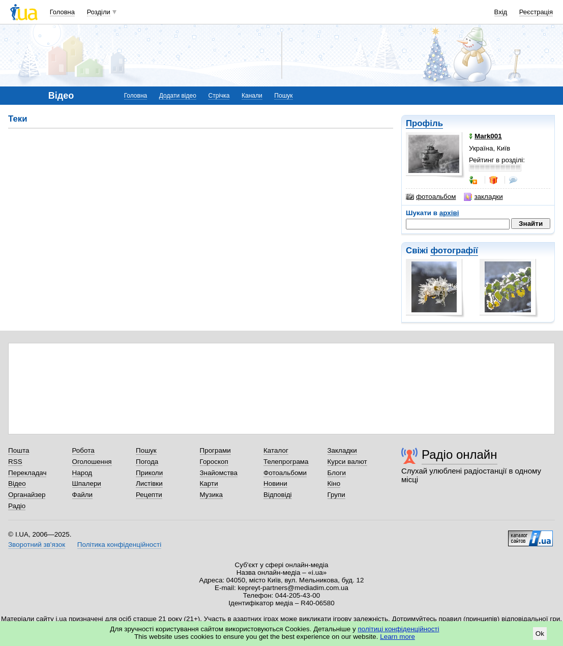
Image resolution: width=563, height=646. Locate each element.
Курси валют (347, 461)
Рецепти (149, 494)
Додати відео (177, 95)
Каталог (275, 450)
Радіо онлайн (459, 454)
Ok (540, 633)
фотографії (454, 250)
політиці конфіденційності (398, 629)
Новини (275, 483)
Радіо (16, 506)
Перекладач (27, 473)
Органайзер (26, 494)
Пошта (18, 450)
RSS (15, 461)
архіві (449, 213)
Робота (83, 450)
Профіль (424, 123)
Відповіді (277, 494)
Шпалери (86, 483)
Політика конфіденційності (119, 544)
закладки (483, 197)
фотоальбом (431, 197)
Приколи (149, 473)
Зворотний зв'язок (36, 544)
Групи (336, 494)
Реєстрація (536, 12)
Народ (82, 473)
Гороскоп (214, 461)
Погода (147, 461)
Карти (209, 483)
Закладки (342, 450)
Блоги (337, 473)
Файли (82, 494)
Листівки (149, 483)
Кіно (334, 483)
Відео (17, 483)
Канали (252, 95)
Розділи (98, 12)
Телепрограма (286, 461)
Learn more (397, 636)
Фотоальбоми (285, 473)
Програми (215, 450)
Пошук (283, 95)
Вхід (501, 12)
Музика (211, 494)
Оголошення (92, 461)
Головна (62, 12)
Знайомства (219, 473)
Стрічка (218, 95)
